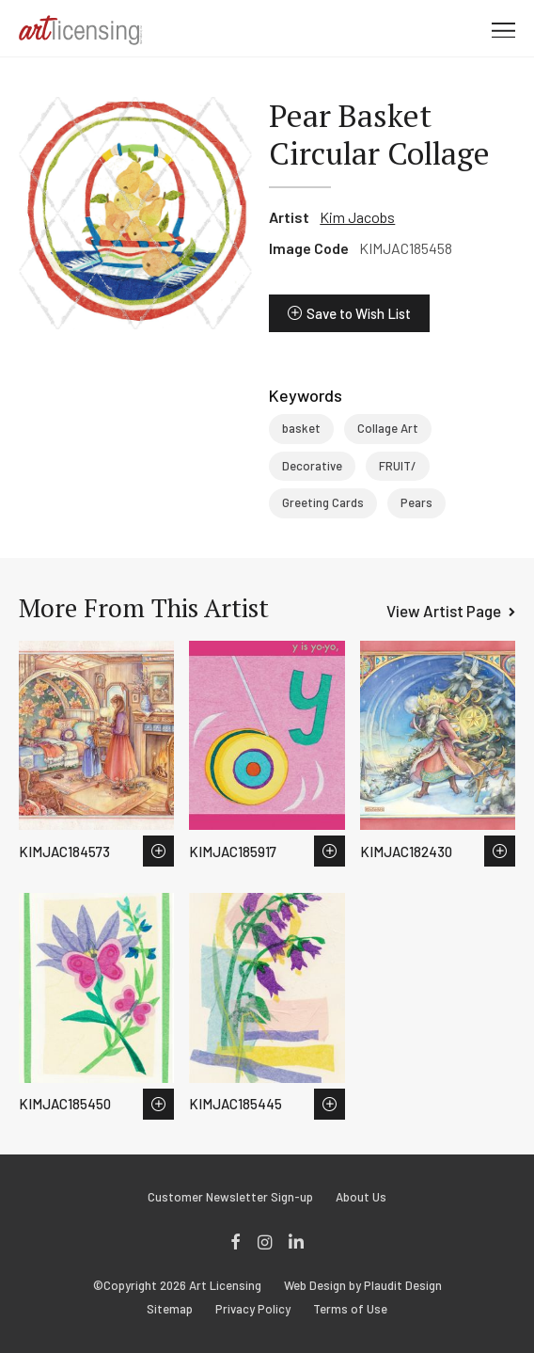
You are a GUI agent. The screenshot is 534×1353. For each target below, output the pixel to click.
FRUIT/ (397, 465)
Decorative (312, 465)
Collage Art (387, 428)
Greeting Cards (323, 502)
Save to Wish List (358, 313)
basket (301, 428)
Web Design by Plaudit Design (363, 1286)
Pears (416, 502)
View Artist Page (443, 610)
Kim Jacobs (357, 217)
